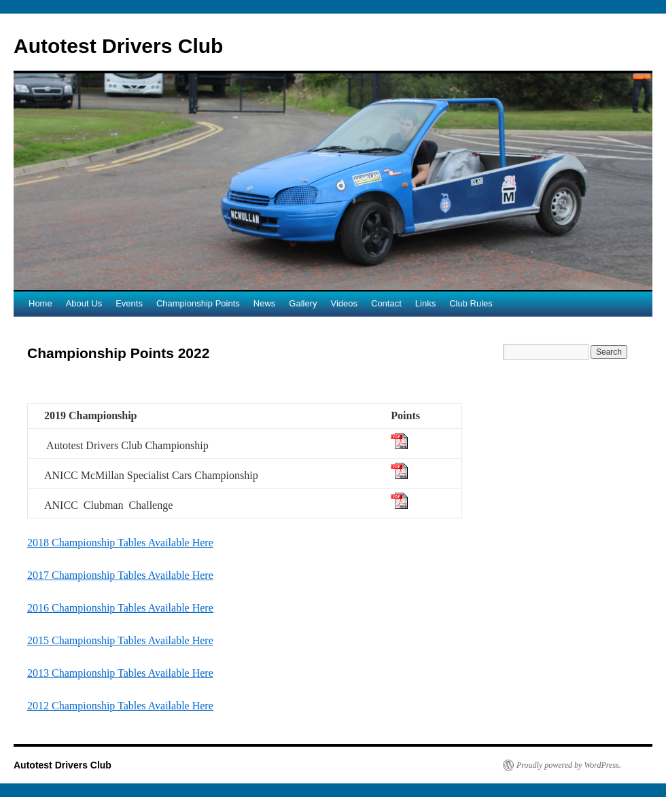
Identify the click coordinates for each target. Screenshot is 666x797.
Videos (343, 303)
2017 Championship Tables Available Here (120, 575)
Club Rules (471, 303)
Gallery (303, 303)
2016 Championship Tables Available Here (120, 608)
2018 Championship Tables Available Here (120, 542)
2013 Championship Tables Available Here (120, 673)
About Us (84, 303)
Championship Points (198, 303)
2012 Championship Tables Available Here (120, 705)
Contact (386, 303)
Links (425, 303)
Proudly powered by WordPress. (568, 765)
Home (40, 303)
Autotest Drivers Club (118, 46)
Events (129, 303)
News (264, 303)
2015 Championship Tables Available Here (120, 640)
